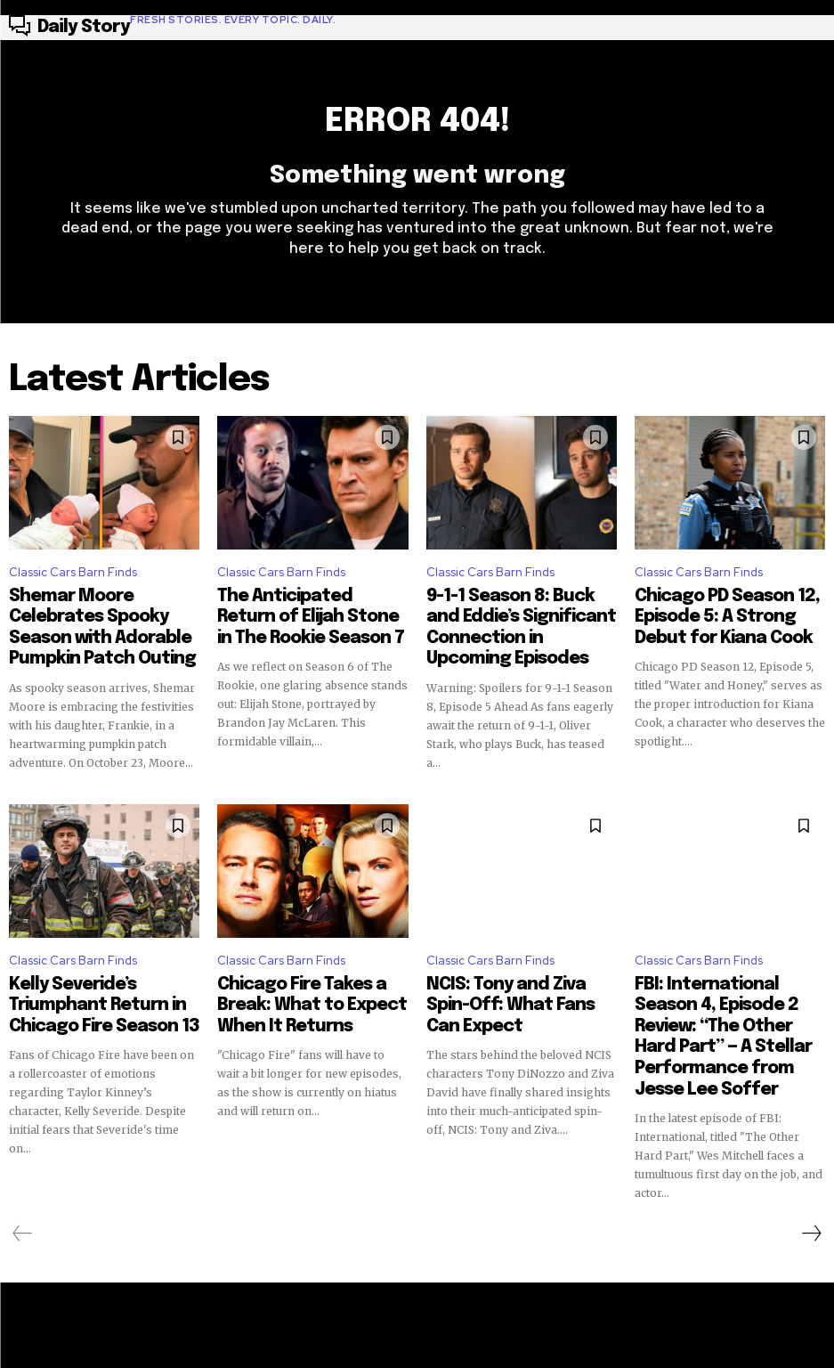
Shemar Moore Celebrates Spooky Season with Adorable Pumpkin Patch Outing (103, 618)
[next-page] (811, 1176)
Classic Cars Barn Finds (73, 581)
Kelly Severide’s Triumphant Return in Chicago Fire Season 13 (103, 987)
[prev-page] (22, 1176)
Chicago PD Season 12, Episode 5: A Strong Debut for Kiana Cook (729, 618)
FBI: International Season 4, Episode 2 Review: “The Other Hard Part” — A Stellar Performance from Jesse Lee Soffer (728, 1003)
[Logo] (172, 27)
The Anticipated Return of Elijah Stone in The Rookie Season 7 (300, 618)
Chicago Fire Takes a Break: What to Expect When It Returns (301, 987)
